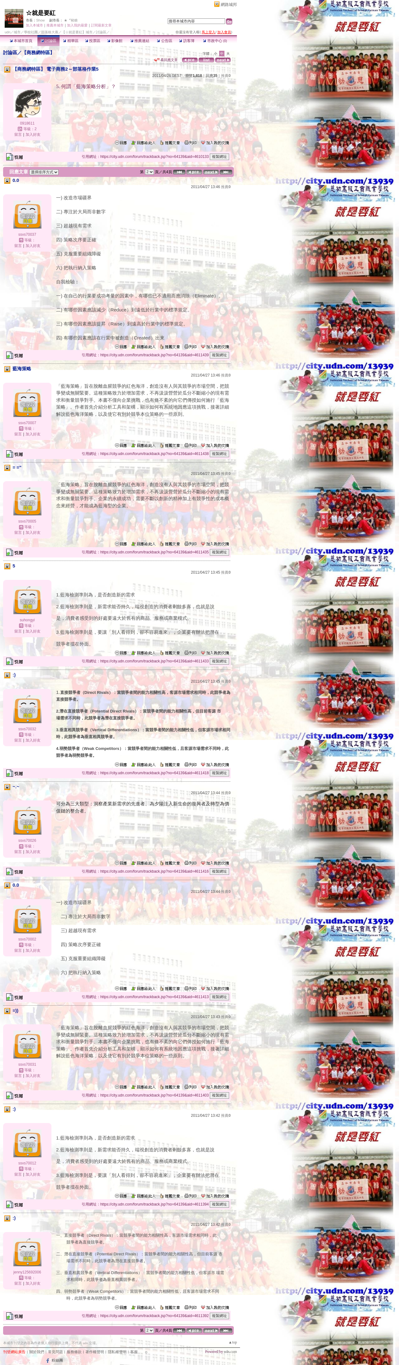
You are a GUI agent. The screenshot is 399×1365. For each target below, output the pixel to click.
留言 (18, 134)
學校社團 (31, 32)
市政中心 (215, 41)
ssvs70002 (27, 939)
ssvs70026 (27, 840)
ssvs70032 (27, 729)
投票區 (92, 41)
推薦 (226, 75)
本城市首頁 (21, 41)
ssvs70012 (27, 1163)
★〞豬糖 (71, 20)
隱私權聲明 (117, 1352)
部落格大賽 (49, 32)
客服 (134, 1352)
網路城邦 (229, 4)
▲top (232, 1342)
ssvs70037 (27, 234)
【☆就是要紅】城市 (77, 32)
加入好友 (33, 134)
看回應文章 (166, 60)
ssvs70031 (27, 1064)
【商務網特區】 (38, 52)
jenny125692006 (27, 1272)
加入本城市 (34, 25)
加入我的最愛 (77, 25)
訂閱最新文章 (101, 25)
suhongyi (27, 620)
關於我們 (36, 1352)
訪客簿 (186, 41)
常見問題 (55, 1352)
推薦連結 (139, 41)
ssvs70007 (27, 423)
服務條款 (74, 1352)
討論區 (48, 41)
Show (40, 20)
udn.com (230, 1351)
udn (7, 32)
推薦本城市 (55, 25)
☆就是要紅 (40, 13)
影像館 (115, 41)
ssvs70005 (27, 521)
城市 (17, 32)
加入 (322, 1360)
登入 (311, 1360)
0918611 (27, 123)
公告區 (164, 41)
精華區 (70, 41)
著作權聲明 (94, 1352)
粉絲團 (57, 1360)
